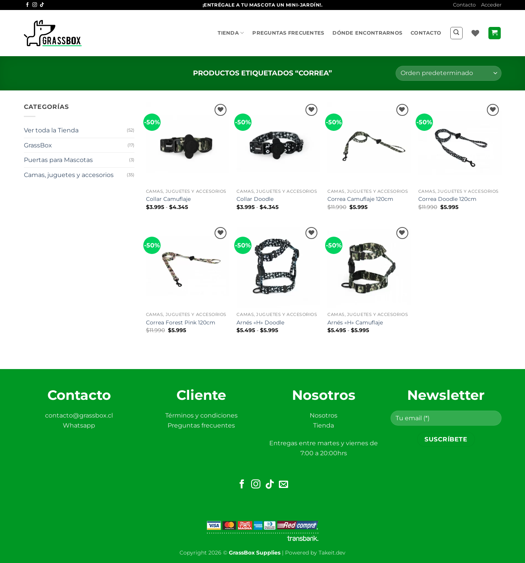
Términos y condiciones (201, 415)
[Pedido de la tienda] (448, 73)
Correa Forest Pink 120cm (180, 322)
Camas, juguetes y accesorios (69, 175)
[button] (491, 5)
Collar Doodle (255, 198)
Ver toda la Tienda (51, 130)
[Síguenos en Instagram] (34, 5)
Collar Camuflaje (168, 198)
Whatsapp (79, 425)
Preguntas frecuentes (288, 33)
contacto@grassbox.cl (79, 415)
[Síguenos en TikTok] (42, 5)
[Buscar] (456, 33)
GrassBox (38, 145)
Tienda (231, 33)
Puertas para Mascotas (58, 160)
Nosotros (323, 415)
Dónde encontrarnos (367, 33)
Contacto (464, 5)
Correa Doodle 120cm (447, 198)
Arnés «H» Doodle (260, 322)
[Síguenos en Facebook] (27, 5)
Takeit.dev (332, 552)
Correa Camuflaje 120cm (360, 198)
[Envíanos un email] (283, 484)
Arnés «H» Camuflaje (355, 322)
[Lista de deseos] (475, 33)
